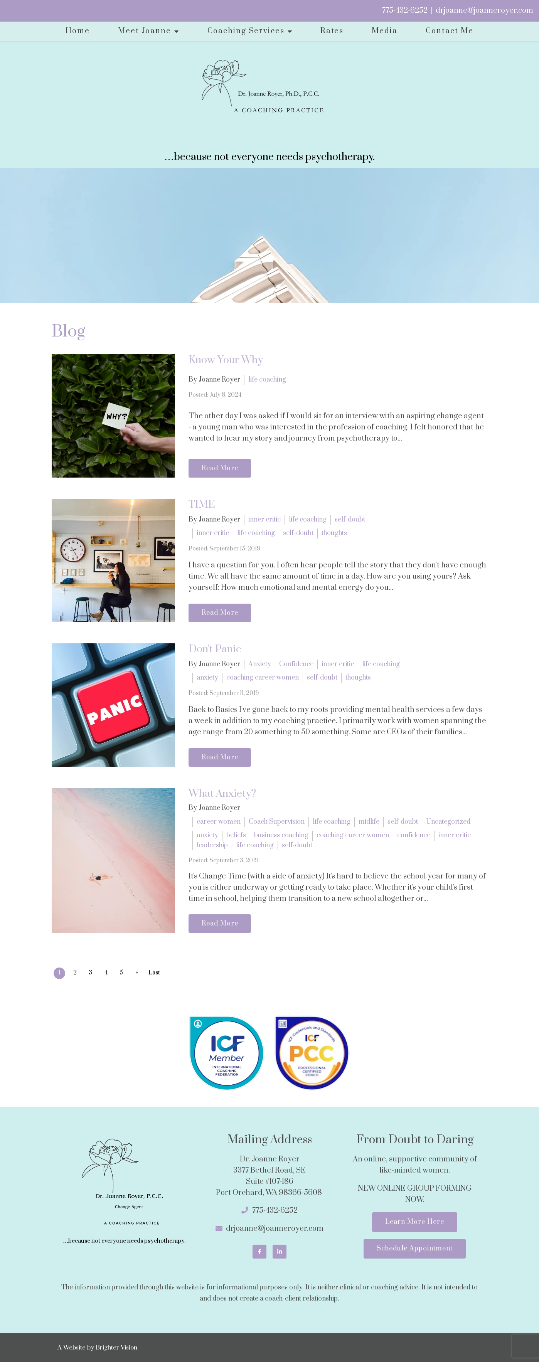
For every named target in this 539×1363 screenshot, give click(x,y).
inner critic (264, 519)
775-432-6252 (405, 10)
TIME (202, 504)
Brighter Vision (116, 1348)
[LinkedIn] (279, 1252)
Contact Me (449, 31)
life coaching (267, 379)
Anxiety (259, 664)
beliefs (236, 835)
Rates (332, 31)
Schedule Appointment (415, 1251)
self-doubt (350, 519)
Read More (221, 468)
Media (385, 31)
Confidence (296, 664)
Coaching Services (246, 31)
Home (78, 31)
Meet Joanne (144, 31)
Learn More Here (414, 1223)
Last (158, 974)
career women (219, 822)
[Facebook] (259, 1252)
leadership (212, 845)
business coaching (281, 835)
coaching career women (262, 677)
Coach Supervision (277, 822)
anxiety (207, 677)
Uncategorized (448, 822)
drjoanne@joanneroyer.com (484, 10)
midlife (369, 822)
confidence (413, 835)
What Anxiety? (222, 793)
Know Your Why (226, 360)
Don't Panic (215, 649)
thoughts (334, 533)
